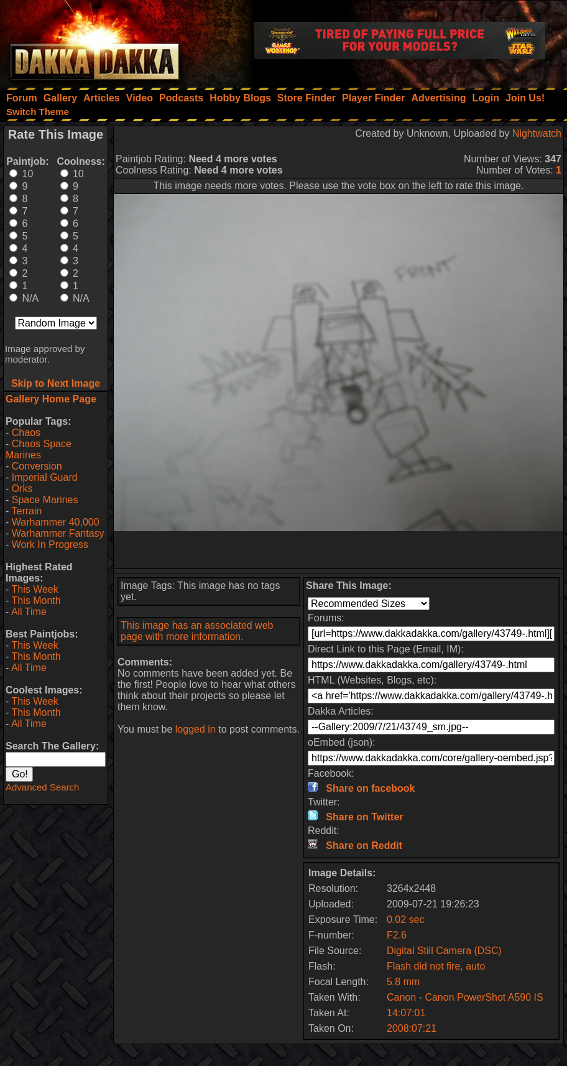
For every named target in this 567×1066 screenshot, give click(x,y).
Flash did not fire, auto (436, 966)
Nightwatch (536, 133)
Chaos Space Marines (38, 449)
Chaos (26, 432)
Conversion (37, 466)
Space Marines (45, 499)
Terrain (26, 511)
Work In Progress (50, 544)
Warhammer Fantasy (58, 533)
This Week (34, 589)
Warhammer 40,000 (55, 522)
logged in (195, 729)
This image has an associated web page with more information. (197, 631)
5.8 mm (403, 981)
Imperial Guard (45, 477)
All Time (29, 611)
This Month (35, 600)
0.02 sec (405, 919)
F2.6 (397, 935)
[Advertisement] (338, 549)
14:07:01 (406, 1013)
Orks (22, 488)
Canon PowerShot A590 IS (484, 997)
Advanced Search (42, 787)
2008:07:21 (411, 1028)
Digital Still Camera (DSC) (444, 950)
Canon (401, 997)
